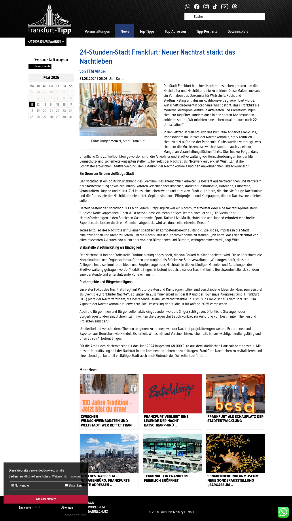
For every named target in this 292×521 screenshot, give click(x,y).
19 (38, 111)
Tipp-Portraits (206, 31)
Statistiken (73, 485)
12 (38, 104)
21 (51, 111)
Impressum (96, 507)
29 (57, 117)
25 (31, 117)
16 (64, 104)
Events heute (43, 66)
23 (64, 111)
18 (31, 111)
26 (38, 117)
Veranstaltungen (97, 31)
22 (57, 111)
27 (44, 117)
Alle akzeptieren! (46, 499)
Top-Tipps (147, 31)
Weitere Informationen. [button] (67, 476)
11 (31, 104)
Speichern (25, 508)
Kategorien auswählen (44, 42)
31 (70, 117)
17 (70, 104)
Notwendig (20, 485)
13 (44, 104)
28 (51, 117)
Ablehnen (67, 508)
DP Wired (82, 514)
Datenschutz (98, 512)
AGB (91, 503)
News (125, 31)
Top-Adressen (175, 31)
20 (44, 111)
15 (57, 104)
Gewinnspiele (238, 31)
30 (64, 117)
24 (70, 111)
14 (51, 104)
